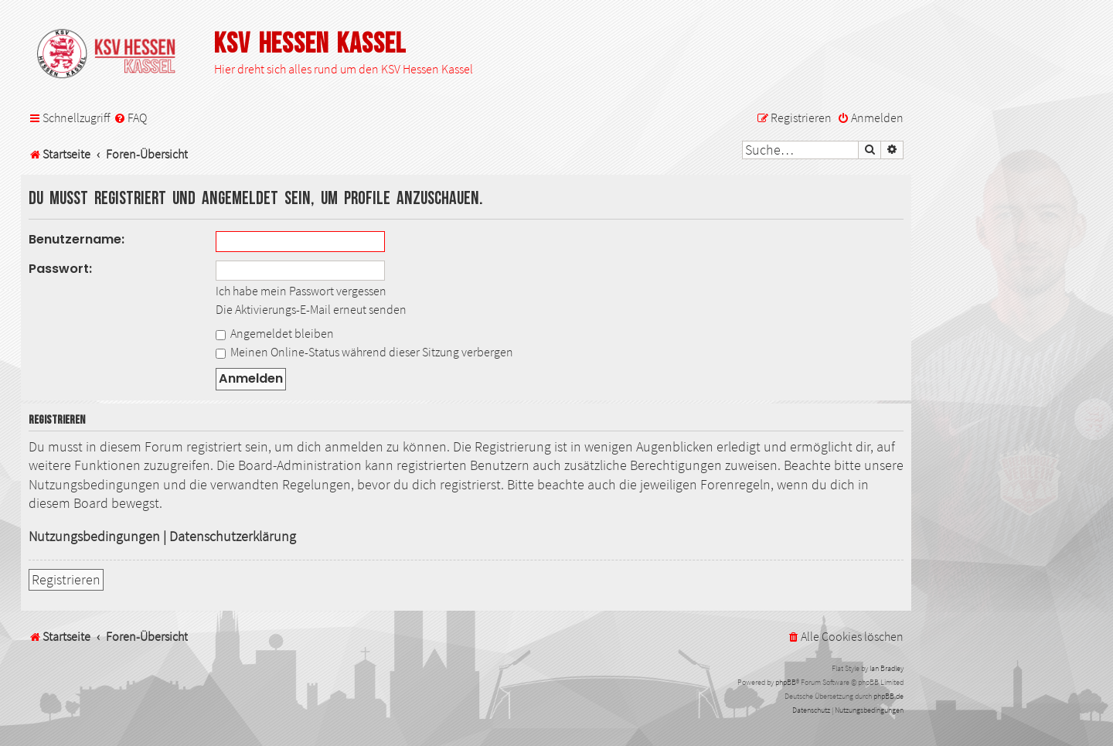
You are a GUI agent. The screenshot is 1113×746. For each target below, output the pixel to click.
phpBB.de (888, 696)
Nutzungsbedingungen (94, 536)
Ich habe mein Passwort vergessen (301, 290)
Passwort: (60, 269)
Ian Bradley (887, 668)
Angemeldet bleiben (275, 333)
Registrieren (66, 579)
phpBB (785, 682)
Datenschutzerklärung (232, 536)
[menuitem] (130, 117)
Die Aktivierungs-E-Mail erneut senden (311, 309)
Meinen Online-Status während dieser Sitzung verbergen (364, 351)
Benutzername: (76, 239)
